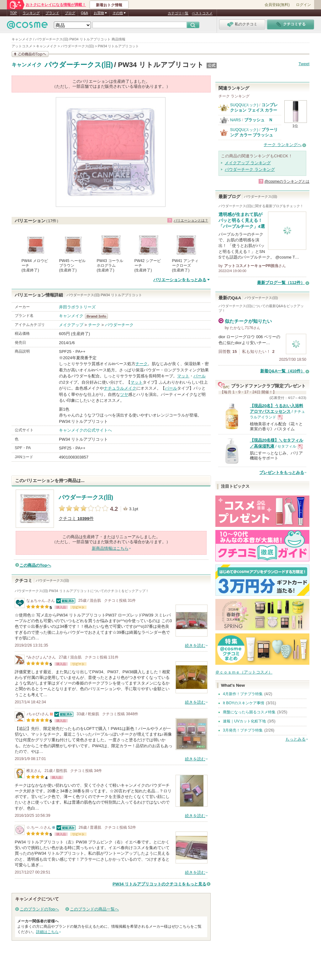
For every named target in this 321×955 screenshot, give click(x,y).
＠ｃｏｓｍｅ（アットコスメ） (243, 672)
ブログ (70, 13)
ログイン (303, 5)
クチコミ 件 (76, 518)
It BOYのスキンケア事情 (243, 703)
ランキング (31, 13)
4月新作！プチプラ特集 (243, 694)
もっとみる (295, 739)
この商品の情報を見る (30, 54)
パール (199, 376)
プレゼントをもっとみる (281, 472)
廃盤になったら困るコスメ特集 (249, 712)
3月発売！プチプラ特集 (243, 730)
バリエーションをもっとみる (179, 279)
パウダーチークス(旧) (79, 65)
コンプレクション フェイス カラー (254, 107)
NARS (235, 120)
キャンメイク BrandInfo (98, 316)
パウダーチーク (119, 325)
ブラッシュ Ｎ (258, 120)
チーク (94, 325)
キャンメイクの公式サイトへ (85, 430)
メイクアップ (71, 325)
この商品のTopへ (35, 565)
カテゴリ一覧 (178, 13)
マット (183, 376)
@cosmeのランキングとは (286, 181)
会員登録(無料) (277, 5)
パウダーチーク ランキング (250, 169)
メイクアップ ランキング (248, 162)
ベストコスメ (202, 13)
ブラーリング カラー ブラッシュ (254, 132)
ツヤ (124, 394)
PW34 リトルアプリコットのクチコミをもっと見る (159, 884)
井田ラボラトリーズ (77, 307)
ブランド (52, 13)
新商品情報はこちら (110, 548)
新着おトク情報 (109, 5)
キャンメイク (27, 65)
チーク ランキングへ (283, 144)
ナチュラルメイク (120, 388)
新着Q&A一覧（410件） (282, 371)
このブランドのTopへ (39, 909)
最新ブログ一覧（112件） (281, 282)
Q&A (84, 13)
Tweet (303, 63)
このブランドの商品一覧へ (94, 909)
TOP (13, 13)
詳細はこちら (47, 932)
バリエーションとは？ (191, 220)
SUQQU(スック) (244, 105)
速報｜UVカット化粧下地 (244, 721)
